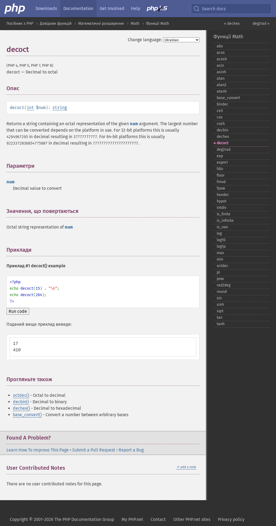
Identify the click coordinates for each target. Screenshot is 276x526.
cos (220, 117)
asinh (221, 72)
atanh (222, 91)
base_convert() (27, 414)
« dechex (232, 23)
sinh (220, 304)
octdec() (21, 395)
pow (220, 278)
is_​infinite (225, 220)
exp (220, 156)
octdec (222, 266)
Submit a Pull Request (93, 450)
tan (219, 317)
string (59, 107)
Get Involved (112, 8)
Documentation (78, 8)
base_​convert (228, 98)
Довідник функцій (55, 23)
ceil (220, 110)
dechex (223, 136)
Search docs (209, 8)
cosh (221, 123)
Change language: (145, 39)
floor (221, 175)
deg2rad (223, 149)
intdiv (221, 207)
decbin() (21, 401)
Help (135, 8)
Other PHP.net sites (191, 519)
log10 (221, 240)
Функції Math (157, 23)
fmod (221, 182)
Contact (158, 519)
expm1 (222, 162)
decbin (222, 130)
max (220, 253)
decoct (222, 143)
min (220, 259)
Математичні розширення (101, 23)
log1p (221, 246)
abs (220, 46)
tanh (221, 324)
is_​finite (223, 214)
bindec (222, 104)
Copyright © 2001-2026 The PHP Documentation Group (62, 519)
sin (219, 298)
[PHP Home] (15, 8)
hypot (221, 201)
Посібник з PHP (19, 23)
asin (220, 65)
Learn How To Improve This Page (37, 450)
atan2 (221, 85)
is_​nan (222, 227)
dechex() (21, 408)
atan (221, 78)
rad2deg (223, 285)
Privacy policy (231, 519)
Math (135, 23)
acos (221, 52)
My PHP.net (132, 519)
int (30, 107)
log (219, 233)
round (222, 291)
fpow (221, 188)
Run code (18, 311)
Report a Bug (131, 450)
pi (218, 272)
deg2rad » (261, 23)
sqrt (220, 311)
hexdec (223, 194)
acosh (222, 59)
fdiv (220, 169)
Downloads (46, 8)
